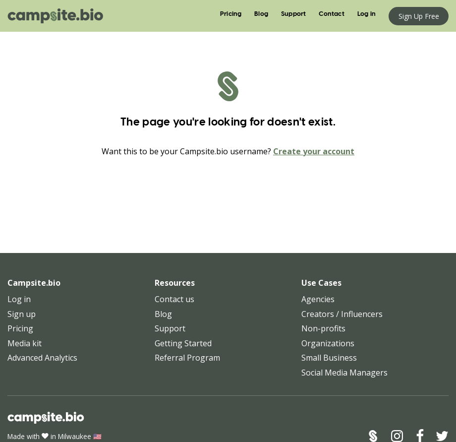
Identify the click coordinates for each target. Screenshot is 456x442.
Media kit (24, 343)
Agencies (318, 299)
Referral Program (187, 357)
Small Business (329, 357)
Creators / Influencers (342, 314)
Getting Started (183, 343)
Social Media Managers (344, 372)
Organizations (327, 343)
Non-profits (323, 328)
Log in (366, 14)
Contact (331, 14)
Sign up (21, 314)
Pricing (230, 14)
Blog (261, 14)
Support (293, 14)
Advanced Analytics (42, 357)
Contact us (174, 299)
